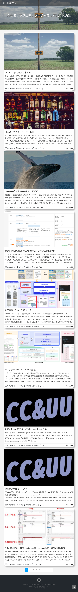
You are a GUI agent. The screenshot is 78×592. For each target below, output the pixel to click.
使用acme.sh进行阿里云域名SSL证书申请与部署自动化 (30, 251)
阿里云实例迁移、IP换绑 (16, 488)
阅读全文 (69, 89)
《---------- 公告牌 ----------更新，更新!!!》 (22, 191)
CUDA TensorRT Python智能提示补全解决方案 (26, 429)
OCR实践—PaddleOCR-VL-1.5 (18, 310)
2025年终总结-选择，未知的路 (19, 72)
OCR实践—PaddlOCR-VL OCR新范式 (21, 369)
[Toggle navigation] (73, 3)
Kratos (34, 586)
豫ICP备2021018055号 (39, 588)
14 (47, 570)
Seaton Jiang (46, 586)
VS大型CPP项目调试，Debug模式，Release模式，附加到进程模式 (35, 548)
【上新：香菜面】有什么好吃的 (19, 132)
